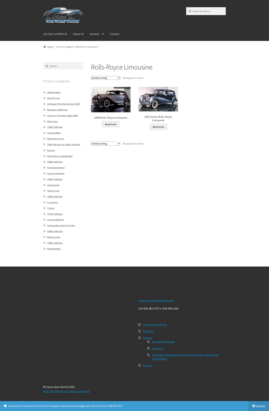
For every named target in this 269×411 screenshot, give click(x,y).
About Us (78, 34)
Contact (114, 34)
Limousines (53, 185)
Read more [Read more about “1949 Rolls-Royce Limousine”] (110, 124)
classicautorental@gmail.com (156, 300)
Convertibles (54, 132)
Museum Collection (57, 109)
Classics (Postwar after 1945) (62, 115)
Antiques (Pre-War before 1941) (63, 103)
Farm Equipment (56, 167)
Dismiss (260, 406)
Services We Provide (163, 341)
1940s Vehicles (55, 161)
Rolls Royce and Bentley (60, 156)
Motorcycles (53, 237)
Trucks (50, 208)
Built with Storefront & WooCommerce (66, 391)
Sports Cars (53, 190)
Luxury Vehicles (55, 219)
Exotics (51, 150)
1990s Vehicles (55, 242)
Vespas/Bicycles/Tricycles (61, 225)
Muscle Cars (53, 98)
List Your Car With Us (55, 34)
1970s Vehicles (55, 214)
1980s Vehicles (55, 231)
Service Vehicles (55, 173)
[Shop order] (105, 78)
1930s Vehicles (55, 127)
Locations (52, 202)
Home (50, 46)
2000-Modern (54, 92)
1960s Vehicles (55, 196)
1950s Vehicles (55, 179)
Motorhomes (54, 248)
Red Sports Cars (55, 138)
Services (94, 34)
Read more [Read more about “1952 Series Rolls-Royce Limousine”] (158, 126)
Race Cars (52, 121)
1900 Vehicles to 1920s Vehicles (63, 144)
